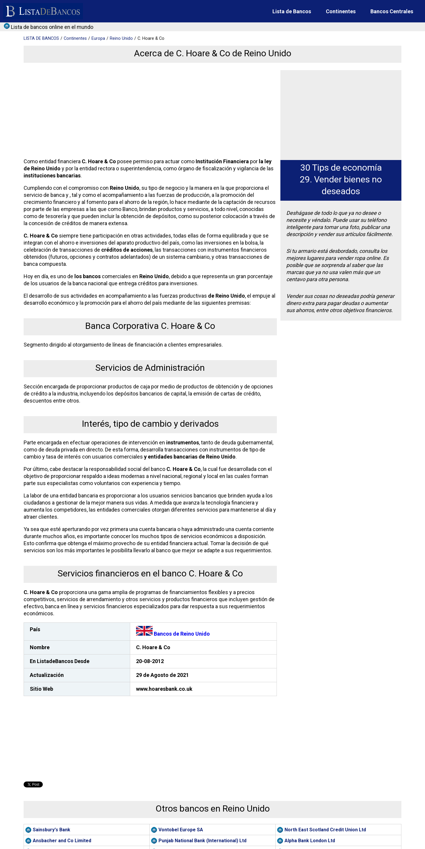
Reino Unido (121, 38)
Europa (98, 38)
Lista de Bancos (291, 11)
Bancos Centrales (391, 11)
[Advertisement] (149, 111)
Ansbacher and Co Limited (62, 840)
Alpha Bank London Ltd (310, 840)
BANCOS (41, 38)
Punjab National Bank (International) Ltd (202, 840)
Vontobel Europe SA (180, 829)
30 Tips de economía (341, 167)
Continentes (341, 11)
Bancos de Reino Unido (173, 634)
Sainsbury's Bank (51, 829)
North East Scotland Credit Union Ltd (325, 829)
